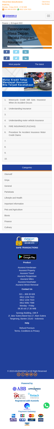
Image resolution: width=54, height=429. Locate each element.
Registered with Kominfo (27, 401)
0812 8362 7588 (27, 303)
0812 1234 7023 (25, 9)
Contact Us (27, 289)
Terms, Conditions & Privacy (27, 331)
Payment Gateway (27, 411)
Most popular (14, 64)
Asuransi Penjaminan (26, 276)
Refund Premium (27, 328)
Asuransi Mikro (27, 279)
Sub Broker (46, 4)
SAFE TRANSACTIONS (27, 247)
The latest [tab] (39, 64)
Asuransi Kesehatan (27, 282)
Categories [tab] (27, 167)
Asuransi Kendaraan (27, 267)
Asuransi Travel (27, 273)
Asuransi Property (27, 270)
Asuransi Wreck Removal (27, 285)
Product (27, 262)
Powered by (27, 383)
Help (27, 323)
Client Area (46, 2)
